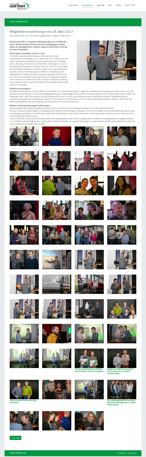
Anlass (22, 35)
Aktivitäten (87, 5)
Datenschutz (122, 453)
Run (110, 5)
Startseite (73, 5)
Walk (118, 5)
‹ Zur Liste (15, 438)
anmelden (114, 453)
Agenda (100, 5)
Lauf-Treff (130, 5)
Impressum (132, 453)
